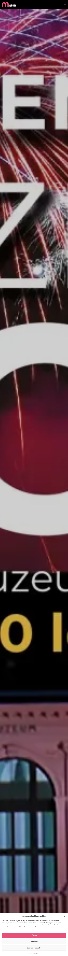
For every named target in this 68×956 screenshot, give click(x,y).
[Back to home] (9, 4)
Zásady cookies (33, 953)
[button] (64, 916)
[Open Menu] (65, 4)
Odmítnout (34, 941)
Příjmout (34, 935)
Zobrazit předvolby (34, 948)
